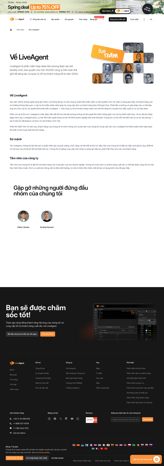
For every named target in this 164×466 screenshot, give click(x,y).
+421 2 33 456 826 (21, 418)
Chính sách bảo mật (102, 461)
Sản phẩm (56, 19)
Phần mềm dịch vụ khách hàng (139, 373)
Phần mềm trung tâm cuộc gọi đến (140, 388)
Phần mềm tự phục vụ (135, 383)
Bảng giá (13, 375)
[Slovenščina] (151, 445)
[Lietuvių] (112, 445)
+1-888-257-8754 (21, 423)
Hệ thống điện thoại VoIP (136, 378)
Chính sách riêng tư (121, 461)
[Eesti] (82, 445)
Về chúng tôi (71, 368)
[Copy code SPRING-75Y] (72, 12)
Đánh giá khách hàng (74, 378)
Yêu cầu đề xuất (41, 388)
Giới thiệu (20, 30)
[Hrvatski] (95, 445)
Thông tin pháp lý (73, 388)
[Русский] (142, 445)
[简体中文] (106, 449)
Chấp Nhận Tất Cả (14, 458)
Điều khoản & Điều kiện (82, 461)
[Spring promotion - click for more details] (82, 7)
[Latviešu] (116, 445)
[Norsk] (125, 445)
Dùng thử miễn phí (117, 19)
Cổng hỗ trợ (40, 368)
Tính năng (13, 380)
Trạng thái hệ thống (43, 378)
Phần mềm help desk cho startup (139, 402)
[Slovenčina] (146, 445)
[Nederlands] (121, 445)
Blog (98, 368)
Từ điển (99, 373)
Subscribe (147, 419)
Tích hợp (13, 384)
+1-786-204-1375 (21, 428)
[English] (73, 445)
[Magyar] (99, 445)
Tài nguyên (70, 19)
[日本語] (108, 445)
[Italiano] (103, 445)
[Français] (91, 445)
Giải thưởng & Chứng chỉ (75, 373)
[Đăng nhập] (144, 19)
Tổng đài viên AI (38, 19)
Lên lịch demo (47, 334)
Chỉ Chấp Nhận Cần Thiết (36, 458)
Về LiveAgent (34, 30)
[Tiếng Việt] (101, 449)
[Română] (138, 445)
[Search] (105, 19)
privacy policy (44, 452)
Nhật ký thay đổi (41, 383)
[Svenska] (93, 449)
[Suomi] (86, 445)
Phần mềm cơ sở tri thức (136, 368)
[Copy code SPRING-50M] (31, 12)
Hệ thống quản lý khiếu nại (137, 393)
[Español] (78, 445)
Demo (12, 370)
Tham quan (14, 389)
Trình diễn (134, 19)
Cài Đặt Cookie (57, 458)
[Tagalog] (97, 449)
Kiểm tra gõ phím (102, 388)
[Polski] (129, 445)
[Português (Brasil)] (133, 445)
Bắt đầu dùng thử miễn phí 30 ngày (22, 334)
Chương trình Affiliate (74, 383)
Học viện (99, 378)
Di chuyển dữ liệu (42, 373)
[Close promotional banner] (160, 3)
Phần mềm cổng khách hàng (138, 398)
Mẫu (98, 383)
